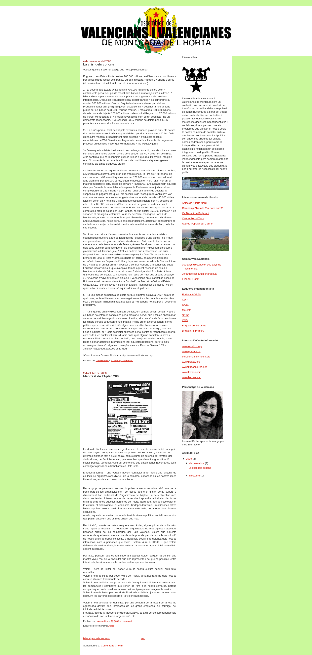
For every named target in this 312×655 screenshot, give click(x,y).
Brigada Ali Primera (193, 330)
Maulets (186, 309)
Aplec (111, 626)
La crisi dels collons (98, 64)
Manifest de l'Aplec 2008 (101, 376)
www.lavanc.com (191, 372)
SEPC (185, 315)
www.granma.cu (191, 351)
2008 (189, 458)
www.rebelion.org (192, 346)
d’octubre (195, 475)
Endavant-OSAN (191, 294)
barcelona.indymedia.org (196, 356)
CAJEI (185, 304)
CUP (184, 299)
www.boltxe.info (191, 361)
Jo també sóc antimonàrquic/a (199, 273)
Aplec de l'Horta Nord (194, 202)
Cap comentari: (125, 360)
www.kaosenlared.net (194, 366)
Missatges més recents (96, 638)
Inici (143, 638)
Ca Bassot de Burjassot (195, 213)
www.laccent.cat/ (191, 377)
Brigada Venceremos (194, 325)
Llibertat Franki (190, 278)
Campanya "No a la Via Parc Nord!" (202, 208)
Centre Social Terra (193, 218)
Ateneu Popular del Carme (197, 223)
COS (185, 320)
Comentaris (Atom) (112, 645)
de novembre (197, 463)
